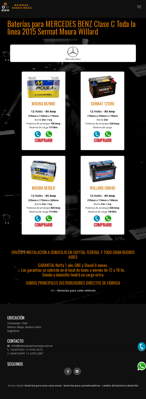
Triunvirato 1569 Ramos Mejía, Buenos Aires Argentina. (24, 327)
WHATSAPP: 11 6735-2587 (25, 353)
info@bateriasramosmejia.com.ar (30, 346)
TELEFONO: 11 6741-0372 (25, 349)
